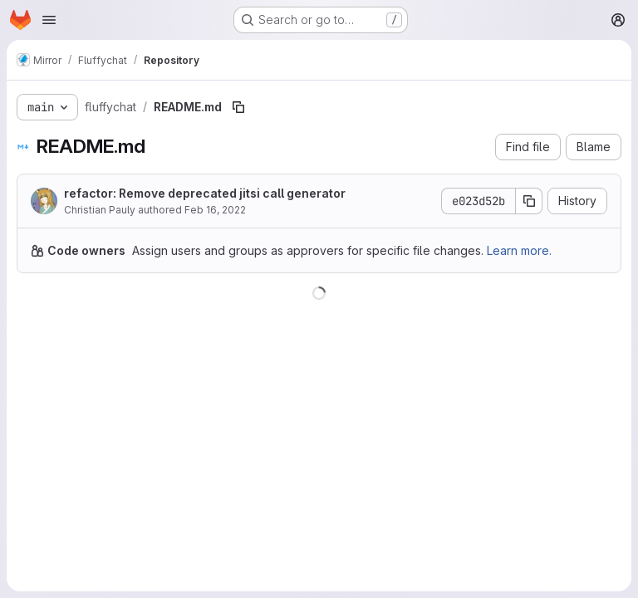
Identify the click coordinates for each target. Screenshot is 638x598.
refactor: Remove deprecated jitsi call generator (205, 193)
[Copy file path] (238, 107)
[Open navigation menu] (49, 20)
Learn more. (519, 250)
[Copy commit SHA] (529, 201)
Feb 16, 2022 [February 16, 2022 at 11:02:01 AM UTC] (215, 209)
